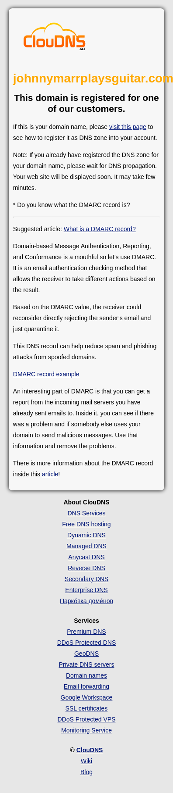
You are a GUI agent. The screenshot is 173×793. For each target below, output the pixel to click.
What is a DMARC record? (100, 228)
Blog (86, 771)
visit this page (127, 126)
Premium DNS (86, 631)
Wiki (86, 760)
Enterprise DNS (86, 589)
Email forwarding (86, 686)
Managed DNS (86, 546)
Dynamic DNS (86, 535)
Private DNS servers (86, 664)
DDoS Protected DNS (86, 642)
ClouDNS (89, 750)
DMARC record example (46, 374)
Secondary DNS (86, 578)
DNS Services (86, 513)
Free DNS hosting (86, 524)
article (50, 474)
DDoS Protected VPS (86, 719)
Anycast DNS (86, 557)
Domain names (86, 675)
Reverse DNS (86, 568)
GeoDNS (86, 653)
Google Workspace (87, 697)
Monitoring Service (86, 730)
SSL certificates (87, 708)
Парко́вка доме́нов (86, 600)
